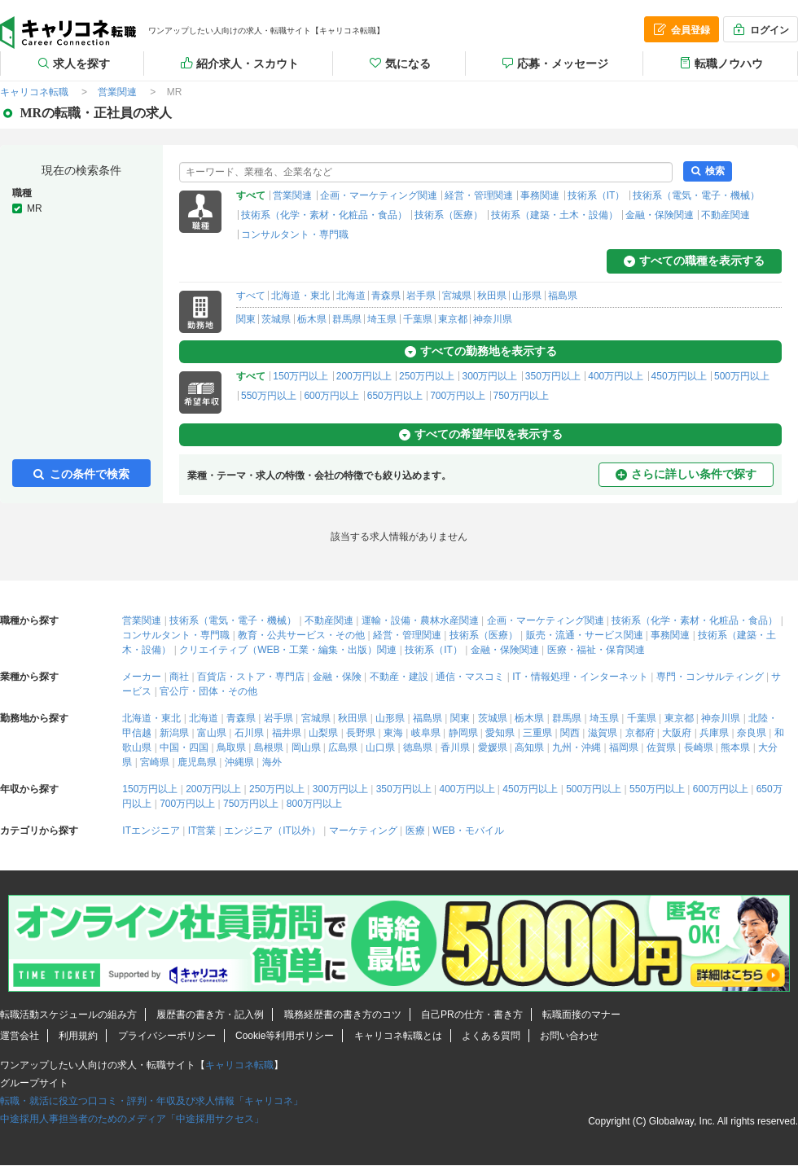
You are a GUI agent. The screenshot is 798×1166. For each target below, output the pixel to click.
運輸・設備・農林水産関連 (420, 620)
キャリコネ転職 (239, 1065)
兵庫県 (714, 733)
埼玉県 (382, 319)
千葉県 (417, 319)
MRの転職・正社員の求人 (68, 32)
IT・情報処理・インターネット (580, 676)
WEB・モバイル (467, 830)
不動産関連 (725, 215)
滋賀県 (602, 733)
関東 (246, 319)
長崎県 (698, 747)
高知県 (529, 747)
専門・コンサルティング (710, 676)
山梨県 (323, 733)
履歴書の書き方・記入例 (210, 1014)
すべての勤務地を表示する (481, 350)
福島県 (562, 295)
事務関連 (539, 195)
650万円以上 (395, 395)
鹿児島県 (197, 762)
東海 (393, 733)
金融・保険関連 (659, 215)
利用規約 (78, 1035)
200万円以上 (364, 376)
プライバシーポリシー (167, 1035)
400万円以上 (615, 376)
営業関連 (292, 195)
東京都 (452, 319)
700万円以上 (457, 395)
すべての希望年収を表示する (481, 434)
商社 (179, 676)
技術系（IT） (596, 195)
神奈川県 (492, 319)
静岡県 (463, 733)
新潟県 (174, 733)
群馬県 (347, 319)
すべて (250, 295)
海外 (272, 762)
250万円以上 (426, 376)
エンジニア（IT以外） (272, 830)
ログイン (759, 29)
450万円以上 (679, 376)
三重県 (537, 733)
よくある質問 (491, 1035)
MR (34, 208)
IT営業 (202, 830)
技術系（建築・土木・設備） (554, 215)
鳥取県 (231, 747)
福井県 (286, 733)
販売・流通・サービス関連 (584, 635)
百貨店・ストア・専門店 (251, 676)
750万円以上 (521, 395)
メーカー (141, 676)
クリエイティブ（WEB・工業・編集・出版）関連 (288, 649)
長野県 (360, 733)
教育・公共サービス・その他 (301, 635)
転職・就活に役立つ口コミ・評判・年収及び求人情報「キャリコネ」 (151, 1101)
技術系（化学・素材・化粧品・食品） (324, 215)
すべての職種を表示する (694, 260)
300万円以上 (489, 376)
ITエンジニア (151, 830)
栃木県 (312, 319)
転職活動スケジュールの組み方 (68, 1014)
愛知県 (500, 733)
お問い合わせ (569, 1035)
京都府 (640, 733)
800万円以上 (314, 803)
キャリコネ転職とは (398, 1035)
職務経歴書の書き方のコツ (342, 1014)
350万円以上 (553, 376)
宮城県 (456, 295)
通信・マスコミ (470, 676)
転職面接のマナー (581, 1014)
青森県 (386, 295)
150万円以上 (300, 376)
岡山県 (306, 747)
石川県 (249, 733)
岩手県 (421, 295)
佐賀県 (661, 747)
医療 (415, 830)
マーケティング (363, 830)
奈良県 (751, 733)
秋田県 (491, 295)
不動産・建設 (399, 676)
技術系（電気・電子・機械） (696, 195)
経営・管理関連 (479, 195)
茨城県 (276, 319)
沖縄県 (239, 762)
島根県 (268, 747)
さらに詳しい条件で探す (686, 473)
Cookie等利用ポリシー (284, 1035)
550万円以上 (268, 395)
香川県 (455, 747)
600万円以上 (331, 395)
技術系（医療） (448, 215)
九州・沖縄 (576, 747)
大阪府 (676, 733)
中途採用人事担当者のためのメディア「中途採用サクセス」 (132, 1118)
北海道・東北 (300, 295)
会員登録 (680, 29)
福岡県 (623, 747)
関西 (570, 733)
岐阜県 (426, 733)
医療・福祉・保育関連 (596, 649)
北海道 (351, 295)
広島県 (342, 747)
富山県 (211, 733)
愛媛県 (492, 747)
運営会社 (19, 1035)
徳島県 (417, 747)
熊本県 (735, 747)
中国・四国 (184, 747)
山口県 (380, 747)
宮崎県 (154, 762)
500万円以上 (742, 376)
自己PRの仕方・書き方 (472, 1014)
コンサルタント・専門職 (295, 234)
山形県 (527, 295)
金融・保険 (337, 676)
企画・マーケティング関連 (378, 195)
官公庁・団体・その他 (208, 691)
